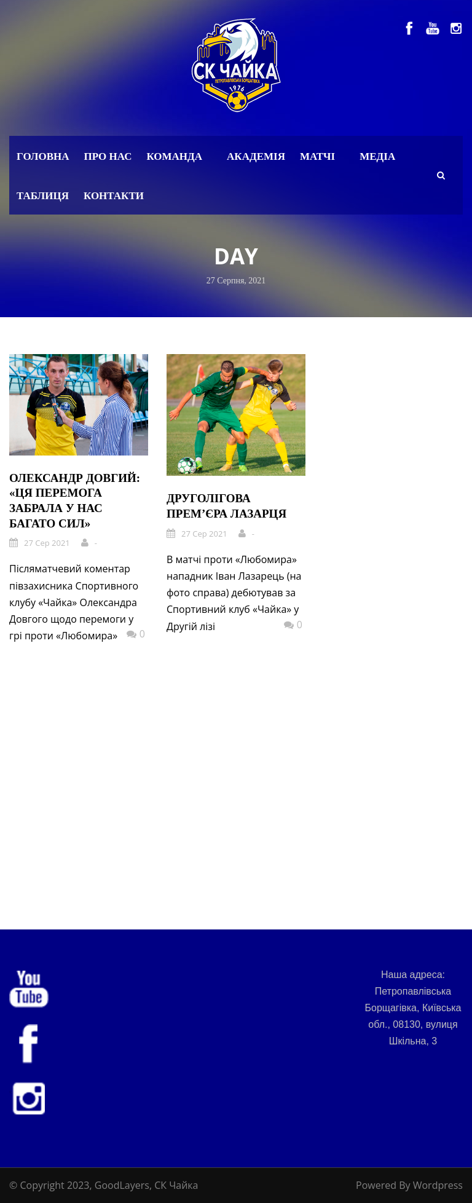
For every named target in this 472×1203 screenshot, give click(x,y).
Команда (174, 156)
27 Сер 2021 (47, 542)
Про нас (108, 156)
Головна (43, 156)
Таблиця (43, 196)
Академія (256, 156)
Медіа (377, 156)
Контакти (114, 196)
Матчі (317, 156)
